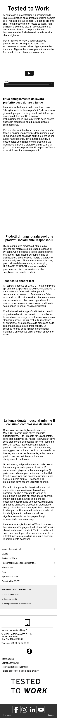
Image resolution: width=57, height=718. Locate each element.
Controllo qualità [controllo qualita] (10, 599)
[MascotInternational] (41, 709)
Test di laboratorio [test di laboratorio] (11, 595)
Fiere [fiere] (4, 572)
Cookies (50, 715)
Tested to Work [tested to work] (9, 558)
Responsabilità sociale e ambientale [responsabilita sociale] (19, 563)
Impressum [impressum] (7, 715)
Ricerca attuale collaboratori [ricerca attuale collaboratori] (15, 667)
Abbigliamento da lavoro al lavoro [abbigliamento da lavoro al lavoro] (17, 604)
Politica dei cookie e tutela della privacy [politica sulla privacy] (20, 671)
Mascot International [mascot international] (11, 549)
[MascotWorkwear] (16, 709)
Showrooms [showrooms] (7, 567)
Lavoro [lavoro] (5, 554)
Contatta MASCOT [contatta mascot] (10, 581)
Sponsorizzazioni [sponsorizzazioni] (10, 576)
